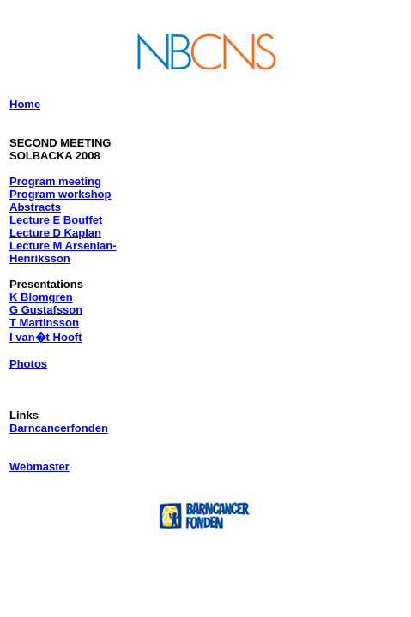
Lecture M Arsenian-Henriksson (63, 252)
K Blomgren (41, 297)
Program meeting (55, 181)
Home (24, 104)
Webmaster (39, 466)
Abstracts (35, 207)
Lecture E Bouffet (55, 219)
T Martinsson (44, 322)
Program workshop (60, 194)
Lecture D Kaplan (55, 232)
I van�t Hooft (45, 337)
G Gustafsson (45, 309)
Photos (28, 363)
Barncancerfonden (58, 428)
